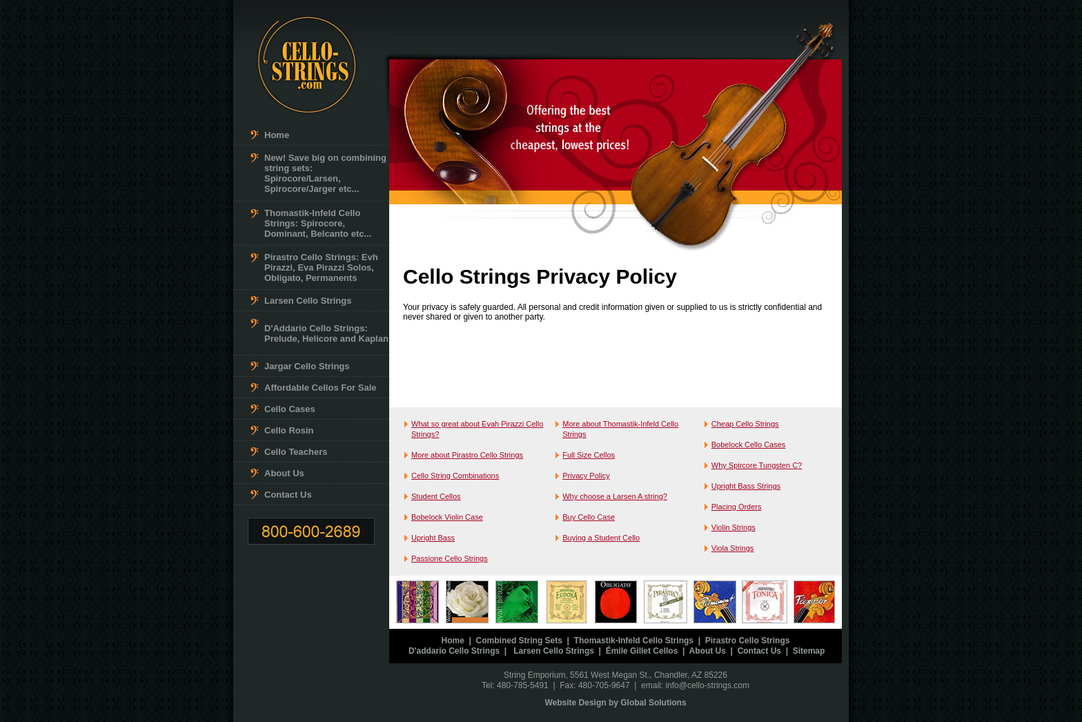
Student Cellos (436, 496)
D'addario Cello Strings (454, 651)
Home (276, 135)
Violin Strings (733, 527)
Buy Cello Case (588, 517)
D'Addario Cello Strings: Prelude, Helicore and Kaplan (326, 333)
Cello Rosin (289, 430)
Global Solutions (653, 703)
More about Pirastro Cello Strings (467, 455)
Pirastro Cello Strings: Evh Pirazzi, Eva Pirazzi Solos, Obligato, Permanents (321, 267)
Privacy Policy (585, 475)
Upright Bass (433, 538)
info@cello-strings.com (707, 685)
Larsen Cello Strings (307, 300)
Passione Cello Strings (449, 558)
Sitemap (809, 651)
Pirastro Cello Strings (747, 640)
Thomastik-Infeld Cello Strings (634, 640)
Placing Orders (736, 507)
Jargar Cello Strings (307, 366)
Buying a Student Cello (601, 538)
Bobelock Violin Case (447, 517)
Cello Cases (289, 409)
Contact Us (288, 494)
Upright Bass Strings (745, 486)
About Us (284, 473)
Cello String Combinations (455, 475)
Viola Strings (732, 548)
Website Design (575, 703)
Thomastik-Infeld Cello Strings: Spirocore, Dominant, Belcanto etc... (317, 223)
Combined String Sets (519, 640)
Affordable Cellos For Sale (320, 387)
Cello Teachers (296, 452)
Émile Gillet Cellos (642, 651)
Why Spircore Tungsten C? (756, 465)
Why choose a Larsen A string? (614, 496)
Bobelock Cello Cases (748, 444)
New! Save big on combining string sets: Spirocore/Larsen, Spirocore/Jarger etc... (325, 173)
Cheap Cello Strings (745, 424)
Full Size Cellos (588, 455)
